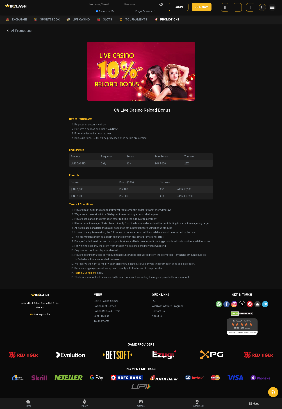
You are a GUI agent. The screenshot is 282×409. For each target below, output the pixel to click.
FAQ (154, 301)
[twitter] (242, 304)
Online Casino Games (106, 301)
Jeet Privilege (101, 316)
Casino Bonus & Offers (107, 311)
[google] (238, 7)
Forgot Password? (144, 11)
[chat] (273, 392)
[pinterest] (250, 304)
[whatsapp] (219, 304)
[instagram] (234, 304)
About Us (157, 316)
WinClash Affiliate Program (167, 306)
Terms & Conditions (85, 272)
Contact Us (158, 311)
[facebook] (225, 7)
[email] (257, 304)
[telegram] (265, 304)
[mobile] (250, 7)
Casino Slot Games (105, 306)
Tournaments (101, 321)
